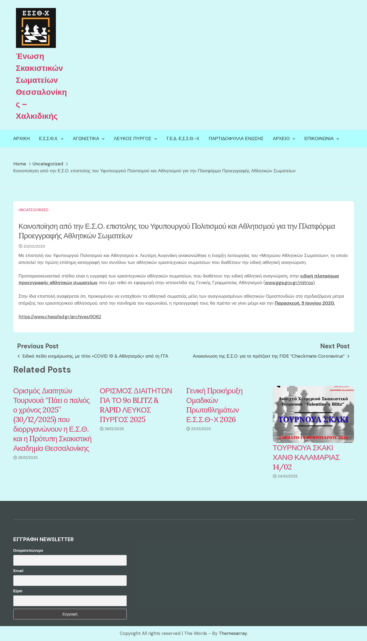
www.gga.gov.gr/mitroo (289, 282)
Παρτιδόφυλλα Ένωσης (236, 138)
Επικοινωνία (319, 138)
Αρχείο (281, 138)
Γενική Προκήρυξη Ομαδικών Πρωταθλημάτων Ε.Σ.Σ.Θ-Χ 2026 (214, 405)
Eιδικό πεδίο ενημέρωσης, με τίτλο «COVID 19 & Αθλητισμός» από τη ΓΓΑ (95, 356)
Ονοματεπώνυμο (28, 550)
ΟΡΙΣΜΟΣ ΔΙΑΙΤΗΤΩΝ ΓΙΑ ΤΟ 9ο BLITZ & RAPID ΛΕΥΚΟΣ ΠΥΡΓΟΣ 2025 (136, 405)
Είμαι (17, 591)
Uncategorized (33, 209)
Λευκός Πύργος (133, 138)
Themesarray (233, 633)
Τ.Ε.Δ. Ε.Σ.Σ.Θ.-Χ (182, 138)
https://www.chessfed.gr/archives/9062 (60, 317)
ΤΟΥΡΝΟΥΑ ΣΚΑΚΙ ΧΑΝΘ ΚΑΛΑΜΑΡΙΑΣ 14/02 (306, 457)
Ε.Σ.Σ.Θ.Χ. (48, 138)
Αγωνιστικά (86, 138)
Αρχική (21, 138)
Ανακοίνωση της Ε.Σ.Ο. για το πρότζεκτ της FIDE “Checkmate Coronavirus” (269, 356)
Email (18, 570)
